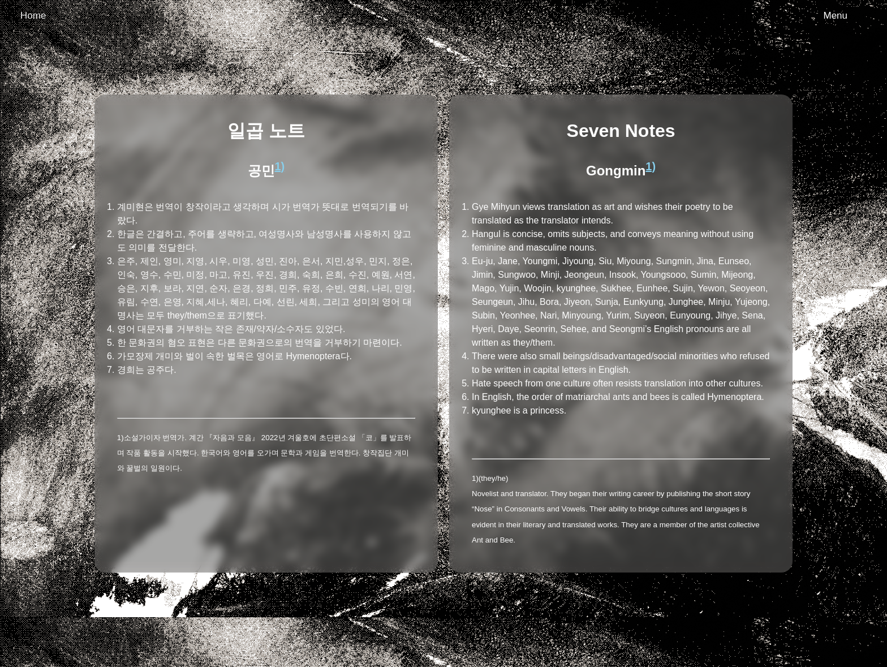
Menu (835, 15)
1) (280, 166)
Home (33, 15)
